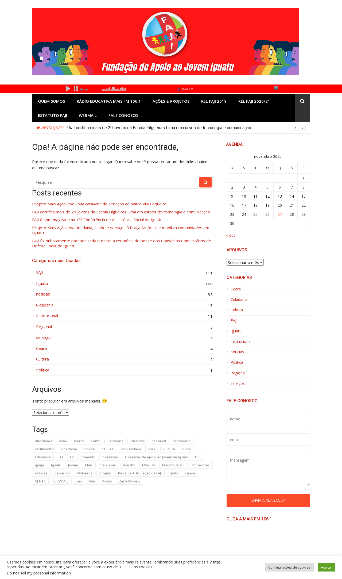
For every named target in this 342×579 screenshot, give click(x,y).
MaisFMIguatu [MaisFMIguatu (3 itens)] (173, 465)
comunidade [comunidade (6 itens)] (131, 449)
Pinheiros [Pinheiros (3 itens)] (84, 473)
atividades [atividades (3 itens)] (43, 441)
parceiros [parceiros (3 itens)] (62, 473)
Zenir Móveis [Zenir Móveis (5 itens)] (129, 481)
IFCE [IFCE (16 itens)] (198, 457)
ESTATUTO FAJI (52, 115)
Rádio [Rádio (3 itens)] (173, 473)
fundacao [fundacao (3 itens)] (110, 457)
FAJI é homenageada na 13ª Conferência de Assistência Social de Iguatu (97, 219)
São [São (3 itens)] (79, 481)
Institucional (47, 315)
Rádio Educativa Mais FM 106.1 (109, 101)
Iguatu (42, 283)
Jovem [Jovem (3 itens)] (73, 465)
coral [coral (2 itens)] (152, 449)
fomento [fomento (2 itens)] (88, 457)
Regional (44, 326)
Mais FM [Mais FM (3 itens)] (148, 465)
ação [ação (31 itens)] (63, 441)
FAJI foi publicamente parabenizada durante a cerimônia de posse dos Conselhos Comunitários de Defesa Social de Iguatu (121, 243)
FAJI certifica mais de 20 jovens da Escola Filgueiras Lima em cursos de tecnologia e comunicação (158, 127)
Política (42, 370)
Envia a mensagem (268, 500)
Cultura (42, 359)
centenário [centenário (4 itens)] (182, 441)
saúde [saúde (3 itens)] (190, 473)
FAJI (39, 272)
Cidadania (44, 305)
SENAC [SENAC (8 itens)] (40, 481)
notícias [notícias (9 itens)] (41, 473)
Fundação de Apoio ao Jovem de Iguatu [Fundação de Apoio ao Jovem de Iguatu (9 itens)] (156, 457)
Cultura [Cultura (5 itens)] (169, 449)
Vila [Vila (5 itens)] (92, 481)
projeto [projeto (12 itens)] (105, 473)
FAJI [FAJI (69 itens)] (60, 457)
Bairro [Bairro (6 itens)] (79, 441)
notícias (43, 294)
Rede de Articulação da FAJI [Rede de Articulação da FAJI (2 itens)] (140, 473)
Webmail (88, 115)
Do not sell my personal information (39, 573)
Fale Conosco (123, 115)
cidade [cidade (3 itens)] (89, 449)
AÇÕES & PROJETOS (171, 101)
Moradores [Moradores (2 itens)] (201, 465)
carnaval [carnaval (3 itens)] (159, 441)
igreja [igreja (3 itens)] (39, 465)
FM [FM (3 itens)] (72, 457)
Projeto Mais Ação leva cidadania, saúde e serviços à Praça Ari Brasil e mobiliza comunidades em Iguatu (120, 230)
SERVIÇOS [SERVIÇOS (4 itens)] (61, 481)
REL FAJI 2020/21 (254, 101)
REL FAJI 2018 (214, 101)
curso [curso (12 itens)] (186, 449)
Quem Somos (51, 101)
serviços (44, 337)
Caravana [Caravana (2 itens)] (115, 441)
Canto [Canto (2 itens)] (95, 441)
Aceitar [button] (326, 567)
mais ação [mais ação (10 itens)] (108, 465)
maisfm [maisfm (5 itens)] (129, 465)
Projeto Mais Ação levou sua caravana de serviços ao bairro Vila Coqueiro (99, 203)
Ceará (41, 348)
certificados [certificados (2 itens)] (44, 449)
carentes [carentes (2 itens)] (137, 441)
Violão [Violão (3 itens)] (107, 481)
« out (230, 235)
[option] (186, 128)
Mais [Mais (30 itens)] (89, 465)
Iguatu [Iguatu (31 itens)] (56, 465)
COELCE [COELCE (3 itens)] (108, 449)
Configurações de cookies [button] (289, 567)
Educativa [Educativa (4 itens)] (43, 457)
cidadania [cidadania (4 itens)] (69, 449)
